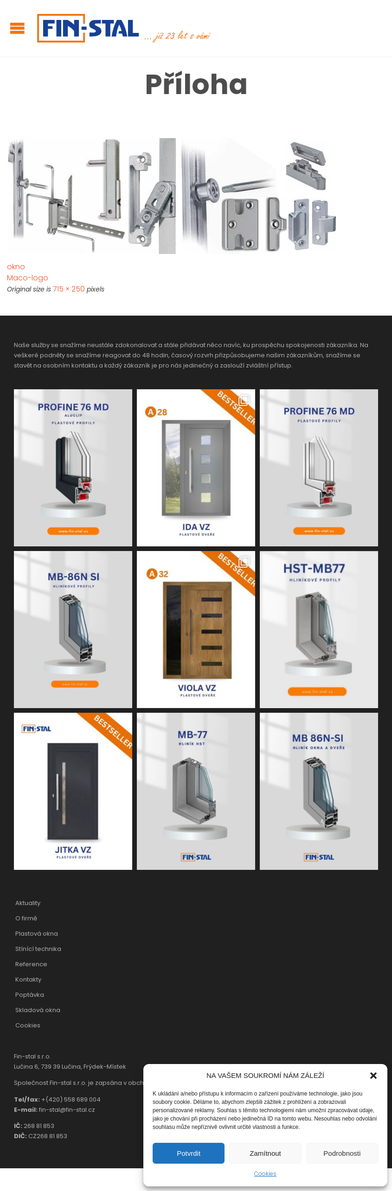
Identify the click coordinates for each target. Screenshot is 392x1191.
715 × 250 (69, 289)
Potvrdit (188, 1153)
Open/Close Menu (17, 28)
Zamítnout (265, 1153)
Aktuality (27, 903)
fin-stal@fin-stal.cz (67, 1109)
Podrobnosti (341, 1153)
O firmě (26, 918)
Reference (31, 964)
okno (16, 266)
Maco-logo (27, 277)
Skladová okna (37, 1010)
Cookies (265, 1174)
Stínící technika (38, 948)
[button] (373, 1075)
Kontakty (28, 979)
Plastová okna (36, 933)
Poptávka (29, 994)
